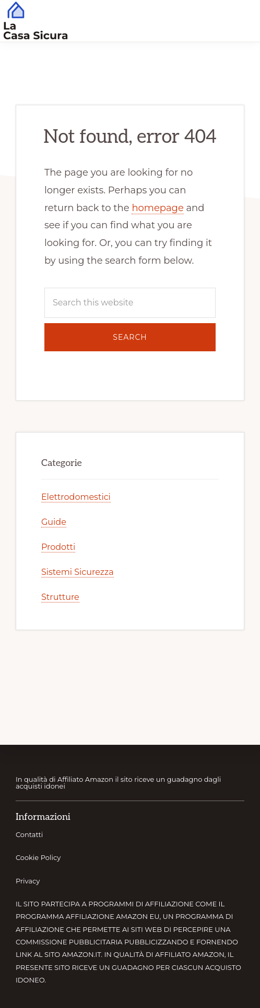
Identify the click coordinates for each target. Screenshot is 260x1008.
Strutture (60, 597)
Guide (53, 522)
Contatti (29, 834)
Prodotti (58, 547)
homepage (157, 208)
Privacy (28, 881)
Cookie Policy (38, 857)
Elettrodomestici (76, 497)
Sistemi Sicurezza (77, 572)
